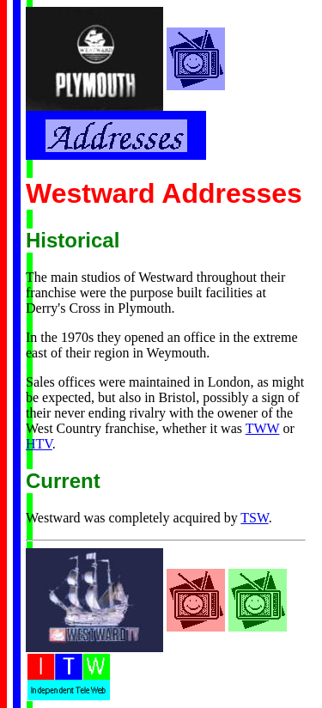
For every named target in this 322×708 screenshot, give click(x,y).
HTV (39, 443)
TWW (263, 428)
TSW (254, 517)
